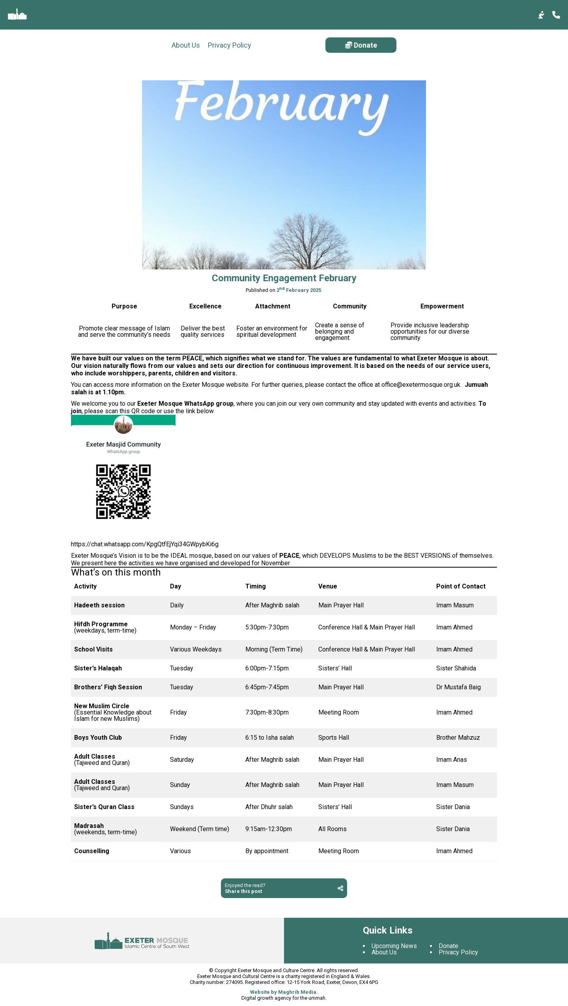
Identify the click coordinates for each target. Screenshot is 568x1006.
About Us (22, 45)
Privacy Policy (66, 45)
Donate (525, 45)
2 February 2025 (299, 291)
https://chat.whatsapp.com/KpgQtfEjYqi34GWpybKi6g (145, 545)
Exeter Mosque (203, 386)
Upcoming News (394, 947)
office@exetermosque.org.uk (420, 386)
